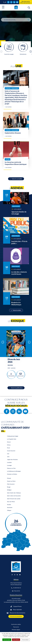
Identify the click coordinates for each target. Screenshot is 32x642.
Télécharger (11, 374)
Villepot (9, 510)
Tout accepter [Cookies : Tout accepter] (6, 639)
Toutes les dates (16, 310)
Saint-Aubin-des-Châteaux (14, 492)
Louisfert (9, 462)
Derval (8, 442)
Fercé (8, 447)
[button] (30, 51)
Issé (8, 453)
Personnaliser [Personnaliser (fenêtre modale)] (25, 639)
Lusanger (9, 465)
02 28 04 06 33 (16, 587)
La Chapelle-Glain (11, 439)
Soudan (9, 504)
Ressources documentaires (17, 613)
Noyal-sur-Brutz (11, 481)
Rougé (8, 487)
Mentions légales (16, 629)
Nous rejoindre (17, 609)
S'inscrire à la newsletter (16, 616)
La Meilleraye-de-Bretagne (14, 471)
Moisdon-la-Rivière (12, 474)
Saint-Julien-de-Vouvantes (14, 495)
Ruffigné (9, 490)
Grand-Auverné (11, 450)
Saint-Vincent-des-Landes (13, 498)
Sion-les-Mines (11, 501)
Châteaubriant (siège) (12, 436)
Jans (8, 456)
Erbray (8, 445)
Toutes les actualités (16, 178)
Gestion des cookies (16, 624)
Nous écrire (16, 591)
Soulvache (9, 507)
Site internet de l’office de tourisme (25, 2)
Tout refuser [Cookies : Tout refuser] (16, 639)
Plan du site (16, 627)
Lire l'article (8, 107)
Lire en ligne (21, 374)
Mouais (9, 478)
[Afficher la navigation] (3, 7)
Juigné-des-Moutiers (12, 459)
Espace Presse (17, 606)
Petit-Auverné (10, 484)
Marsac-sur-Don (11, 468)
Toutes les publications (16, 387)
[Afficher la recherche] (29, 7)
